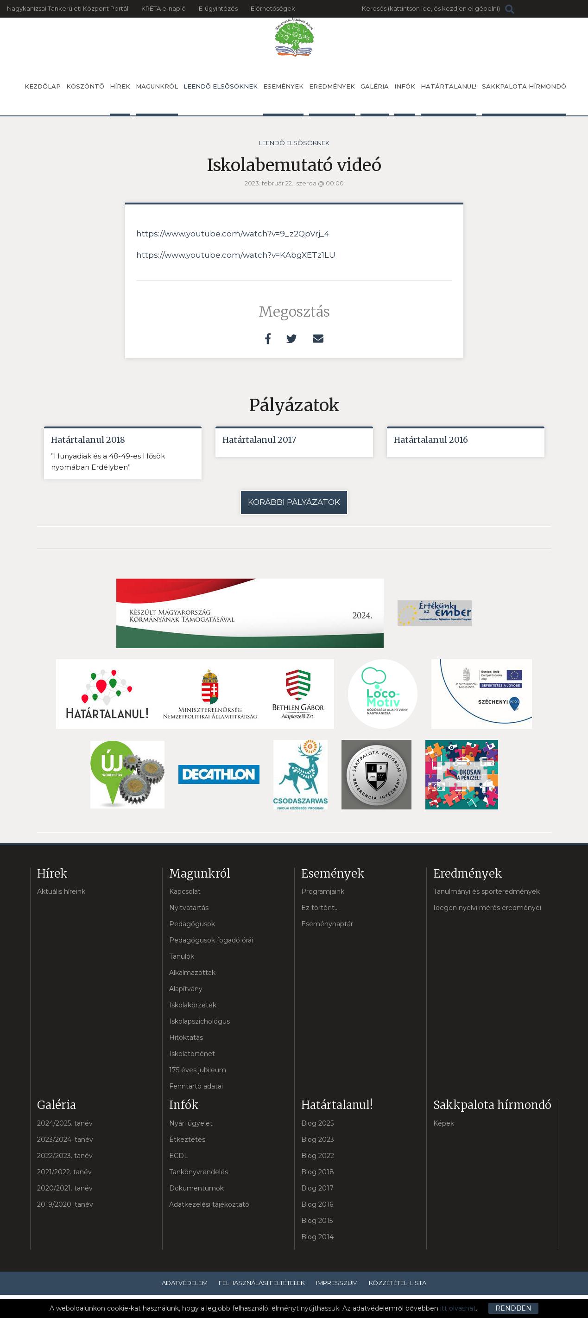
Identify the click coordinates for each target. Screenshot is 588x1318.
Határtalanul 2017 (259, 439)
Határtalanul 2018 (88, 439)
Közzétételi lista (397, 1282)
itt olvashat (458, 1308)
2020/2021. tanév (65, 1188)
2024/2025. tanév (65, 1123)
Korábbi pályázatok (294, 502)
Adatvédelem (185, 1282)
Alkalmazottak (192, 972)
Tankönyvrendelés (198, 1172)
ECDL (178, 1156)
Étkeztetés (187, 1139)
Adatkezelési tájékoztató (209, 1204)
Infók (404, 99)
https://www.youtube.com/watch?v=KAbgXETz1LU (235, 255)
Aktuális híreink (61, 891)
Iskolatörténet (192, 1054)
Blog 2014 (317, 1237)
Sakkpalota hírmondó (524, 99)
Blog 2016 (317, 1204)
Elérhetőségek (273, 8)
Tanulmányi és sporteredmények (486, 891)
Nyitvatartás (189, 908)
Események (283, 99)
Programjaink (322, 891)
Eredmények (332, 99)
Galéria (374, 99)
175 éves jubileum (197, 1070)
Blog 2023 (317, 1139)
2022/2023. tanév (65, 1156)
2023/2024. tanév (65, 1139)
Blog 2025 (317, 1123)
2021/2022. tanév (64, 1172)
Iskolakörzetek (192, 1005)
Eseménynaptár (327, 924)
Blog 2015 (317, 1220)
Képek (443, 1123)
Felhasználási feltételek (262, 1282)
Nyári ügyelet (191, 1123)
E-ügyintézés (218, 8)
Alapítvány (185, 989)
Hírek (120, 99)
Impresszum (337, 1282)
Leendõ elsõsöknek (220, 86)
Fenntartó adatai (196, 1086)
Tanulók (181, 956)
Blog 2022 (317, 1156)
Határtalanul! (448, 99)
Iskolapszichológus (199, 1021)
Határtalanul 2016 (431, 439)
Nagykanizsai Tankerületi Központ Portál (67, 8)
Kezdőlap (43, 86)
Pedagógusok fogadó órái (211, 940)
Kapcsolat (185, 891)
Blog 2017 (317, 1188)
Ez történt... (320, 908)
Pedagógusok (192, 924)
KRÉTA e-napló (163, 8)
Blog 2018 (317, 1172)
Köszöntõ (85, 86)
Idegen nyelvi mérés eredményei (487, 908)
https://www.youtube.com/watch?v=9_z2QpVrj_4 (232, 233)
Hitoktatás (186, 1037)
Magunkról (157, 99)
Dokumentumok (196, 1188)
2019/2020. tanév (65, 1204)
